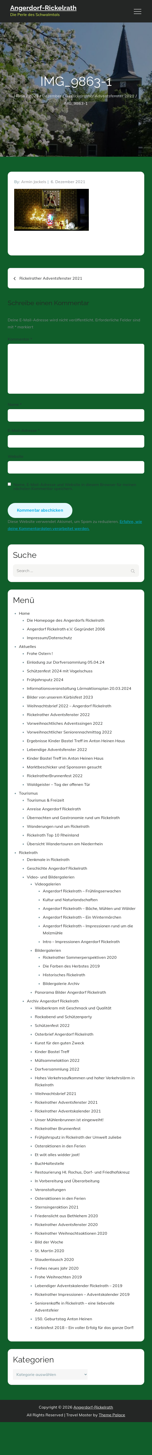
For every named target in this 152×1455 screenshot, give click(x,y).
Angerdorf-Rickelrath (43, 7)
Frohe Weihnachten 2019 (58, 1276)
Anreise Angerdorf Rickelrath (54, 808)
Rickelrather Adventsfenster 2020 (66, 1224)
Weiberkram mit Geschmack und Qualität (73, 1007)
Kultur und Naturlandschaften (70, 899)
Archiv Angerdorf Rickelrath (53, 1000)
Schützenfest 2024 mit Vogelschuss (60, 670)
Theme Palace (112, 1414)
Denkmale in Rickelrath (48, 859)
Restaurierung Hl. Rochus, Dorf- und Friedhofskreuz (82, 1172)
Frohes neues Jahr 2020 (57, 1268)
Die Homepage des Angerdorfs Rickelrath (65, 620)
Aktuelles (27, 646)
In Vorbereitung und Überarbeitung (67, 1180)
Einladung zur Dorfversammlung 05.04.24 (65, 662)
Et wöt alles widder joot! (57, 1154)
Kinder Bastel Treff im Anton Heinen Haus (65, 758)
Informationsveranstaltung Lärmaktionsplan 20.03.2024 (79, 688)
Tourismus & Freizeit (45, 800)
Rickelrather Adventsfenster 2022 (58, 714)
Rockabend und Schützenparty (63, 1016)
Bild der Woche (49, 1241)
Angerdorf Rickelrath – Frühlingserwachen (82, 890)
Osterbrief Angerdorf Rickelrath (64, 1034)
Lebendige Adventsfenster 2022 (57, 749)
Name (15, 404)
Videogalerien (48, 883)
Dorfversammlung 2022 (57, 1069)
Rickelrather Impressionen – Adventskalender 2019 (82, 1294)
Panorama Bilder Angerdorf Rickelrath (70, 992)
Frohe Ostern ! (40, 653)
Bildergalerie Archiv (61, 983)
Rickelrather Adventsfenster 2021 (66, 1102)
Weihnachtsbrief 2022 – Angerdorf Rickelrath (69, 705)
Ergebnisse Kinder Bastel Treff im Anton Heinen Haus (76, 740)
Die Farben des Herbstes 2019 (71, 966)
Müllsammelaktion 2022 (57, 1060)
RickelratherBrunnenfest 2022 (55, 775)
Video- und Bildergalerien (50, 876)
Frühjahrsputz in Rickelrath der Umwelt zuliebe (78, 1137)
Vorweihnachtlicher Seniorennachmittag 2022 (69, 731)
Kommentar (20, 339)
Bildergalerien (48, 950)
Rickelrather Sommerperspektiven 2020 (80, 957)
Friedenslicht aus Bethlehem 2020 (66, 1215)
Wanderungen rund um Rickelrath (58, 826)
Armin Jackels (33, 181)
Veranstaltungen (50, 1189)
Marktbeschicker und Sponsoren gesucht (64, 766)
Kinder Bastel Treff (52, 1051)
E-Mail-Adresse (24, 430)
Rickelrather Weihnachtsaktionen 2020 (71, 1233)
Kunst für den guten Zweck (59, 1042)
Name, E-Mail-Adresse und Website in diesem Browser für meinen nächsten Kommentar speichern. (74, 486)
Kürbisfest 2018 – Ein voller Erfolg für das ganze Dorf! (84, 1327)
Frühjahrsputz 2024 (45, 679)
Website (15, 456)
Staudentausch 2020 (54, 1259)
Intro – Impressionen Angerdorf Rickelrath (81, 941)
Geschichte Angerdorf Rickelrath (57, 868)
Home (24, 613)
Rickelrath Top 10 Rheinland (53, 835)
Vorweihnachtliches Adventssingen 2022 (65, 723)
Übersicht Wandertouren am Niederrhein (65, 843)
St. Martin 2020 (49, 1250)
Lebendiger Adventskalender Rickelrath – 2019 (78, 1285)
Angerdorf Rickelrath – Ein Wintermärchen (82, 917)
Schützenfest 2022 (52, 1025)
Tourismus (28, 793)
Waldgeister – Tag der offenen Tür (58, 784)
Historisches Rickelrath (64, 974)
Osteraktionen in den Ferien (60, 1145)
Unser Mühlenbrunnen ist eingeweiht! (69, 1119)
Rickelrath (28, 852)
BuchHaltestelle (49, 1163)
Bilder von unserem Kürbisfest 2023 (60, 697)
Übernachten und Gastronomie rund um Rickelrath (73, 817)
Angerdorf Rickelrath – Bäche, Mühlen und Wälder (89, 908)
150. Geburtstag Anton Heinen (63, 1318)
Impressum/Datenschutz (49, 637)
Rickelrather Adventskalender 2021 (68, 1110)
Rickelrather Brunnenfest (58, 1128)
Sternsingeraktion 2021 (57, 1207)
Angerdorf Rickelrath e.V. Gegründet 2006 (66, 628)
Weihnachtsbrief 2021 (55, 1093)
